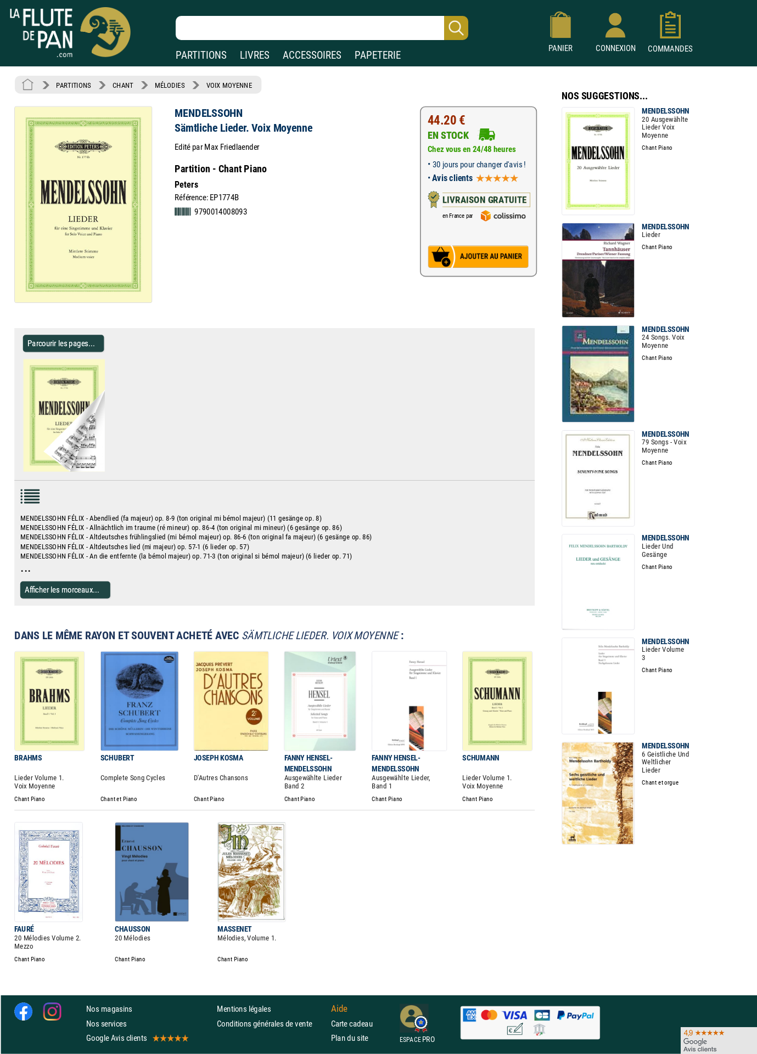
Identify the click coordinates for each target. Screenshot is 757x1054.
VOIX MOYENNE (229, 85)
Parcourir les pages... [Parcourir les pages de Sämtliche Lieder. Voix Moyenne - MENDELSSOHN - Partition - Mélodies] (61, 343)
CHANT (123, 85)
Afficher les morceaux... (62, 589)
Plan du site (349, 1037)
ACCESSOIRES (312, 55)
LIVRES (255, 55)
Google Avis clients (136, 1037)
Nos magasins (109, 1008)
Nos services (106, 1023)
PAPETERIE (378, 55)
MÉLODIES (169, 85)
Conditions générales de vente (271, 1023)
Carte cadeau (352, 1023)
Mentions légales (244, 1008)
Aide (339, 1009)
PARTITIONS (201, 55)
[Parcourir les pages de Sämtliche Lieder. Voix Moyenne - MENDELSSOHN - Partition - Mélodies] (109, 469)
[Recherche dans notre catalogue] (322, 28)
